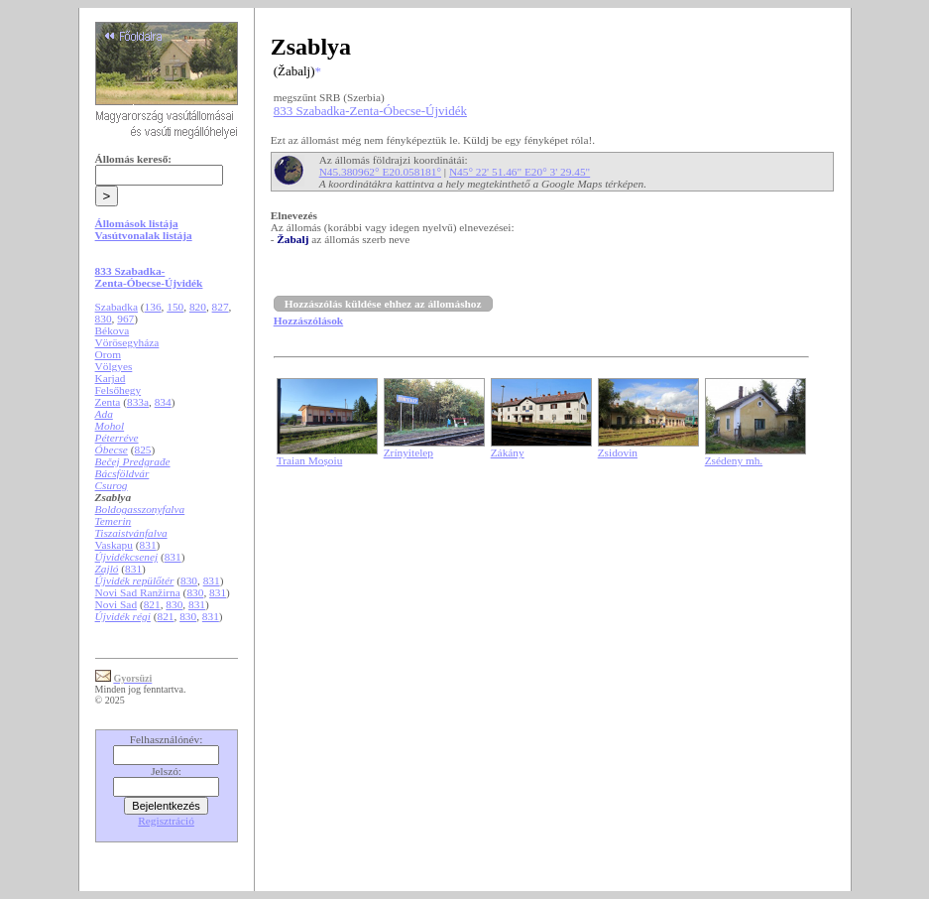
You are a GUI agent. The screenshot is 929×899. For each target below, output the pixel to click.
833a (138, 402)
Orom (108, 354)
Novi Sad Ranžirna (137, 592)
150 (175, 307)
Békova (112, 330)
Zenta (108, 402)
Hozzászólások (308, 320)
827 (220, 307)
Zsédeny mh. (734, 460)
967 (125, 318)
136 (153, 307)
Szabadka (116, 307)
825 (143, 449)
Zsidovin (618, 452)
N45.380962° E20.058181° (380, 172)
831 (148, 545)
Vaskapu (114, 545)
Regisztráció (166, 821)
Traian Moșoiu (310, 460)
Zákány (507, 452)
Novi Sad (116, 604)
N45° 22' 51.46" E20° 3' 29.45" (519, 172)
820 (197, 307)
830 (103, 318)
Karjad (110, 378)
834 (163, 402)
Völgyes (114, 366)
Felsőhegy (118, 390)
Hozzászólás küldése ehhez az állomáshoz (383, 304)
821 (152, 604)
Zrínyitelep (408, 452)
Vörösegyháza (127, 342)
